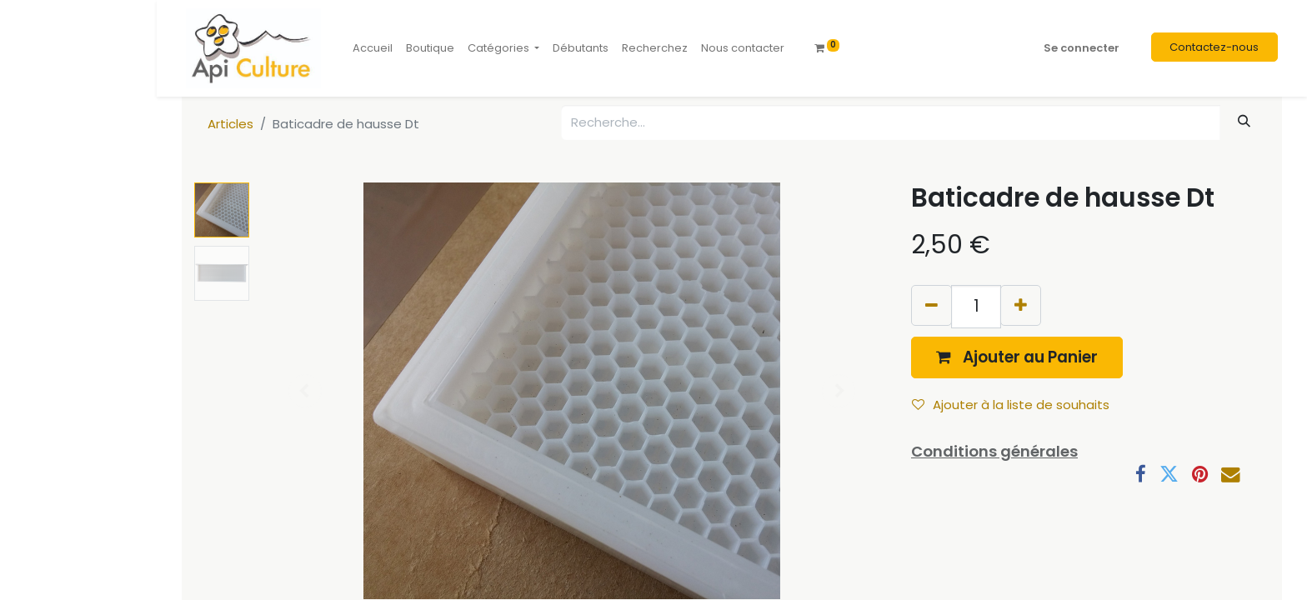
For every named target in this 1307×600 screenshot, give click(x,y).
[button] (1017, 357)
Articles (230, 123)
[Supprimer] (931, 305)
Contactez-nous (1214, 47)
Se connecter (1081, 48)
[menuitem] (372, 48)
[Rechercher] (1244, 121)
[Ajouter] (1020, 305)
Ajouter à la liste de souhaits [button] (1010, 404)
